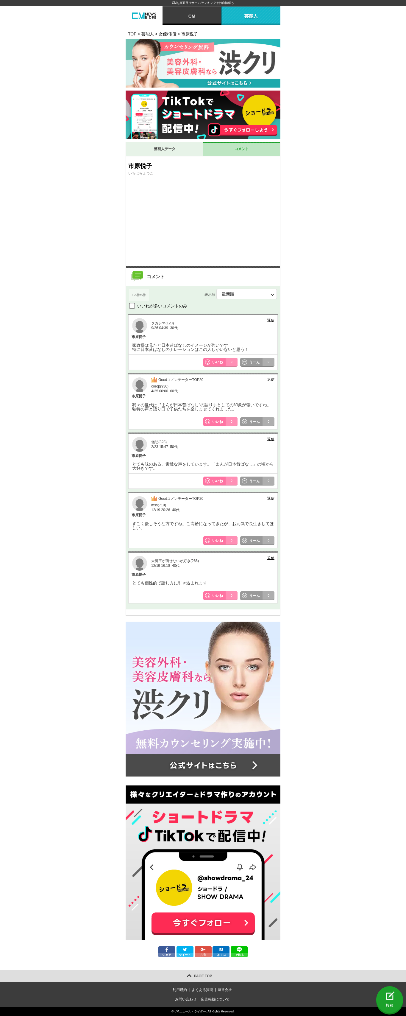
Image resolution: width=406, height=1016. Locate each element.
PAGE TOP (203, 976)
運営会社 (225, 990)
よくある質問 (202, 990)
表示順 (240, 294)
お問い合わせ (185, 999)
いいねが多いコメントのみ (162, 306)
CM (191, 15)
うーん (262, 362)
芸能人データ (164, 149)
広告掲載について (215, 999)
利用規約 (180, 990)
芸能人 (251, 15)
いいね (225, 362)
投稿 (389, 1005)
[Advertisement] (203, 221)
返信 (270, 320)
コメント (242, 149)
